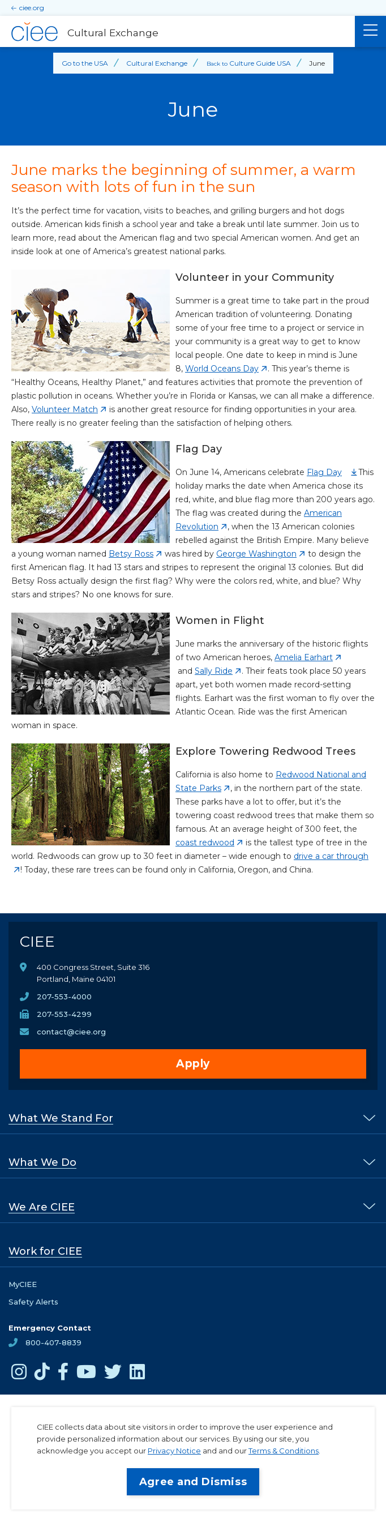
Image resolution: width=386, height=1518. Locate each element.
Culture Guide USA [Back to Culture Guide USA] (260, 63)
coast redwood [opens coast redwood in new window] (204, 842)
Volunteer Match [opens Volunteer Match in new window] (65, 409)
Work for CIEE (45, 1251)
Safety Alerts (33, 1301)
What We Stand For (60, 1118)
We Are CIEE (41, 1207)
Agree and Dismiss (193, 1482)
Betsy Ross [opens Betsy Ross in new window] (131, 554)
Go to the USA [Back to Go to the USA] (85, 63)
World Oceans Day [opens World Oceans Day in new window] (222, 369)
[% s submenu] (369, 1117)
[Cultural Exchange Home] (177, 31)
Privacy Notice (174, 1450)
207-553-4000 (64, 996)
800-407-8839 (53, 1342)
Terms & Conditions (283, 1450)
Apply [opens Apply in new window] (193, 1063)
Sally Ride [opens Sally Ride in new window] (214, 671)
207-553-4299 (64, 1014)
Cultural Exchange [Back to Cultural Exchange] (156, 63)
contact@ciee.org (71, 1031)
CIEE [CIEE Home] (37, 942)
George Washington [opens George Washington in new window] (256, 554)
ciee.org (31, 7)
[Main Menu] (370, 31)
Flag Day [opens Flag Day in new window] (324, 472)
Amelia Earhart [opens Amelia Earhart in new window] (304, 657)
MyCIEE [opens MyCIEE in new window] (22, 1284)
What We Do (42, 1162)
